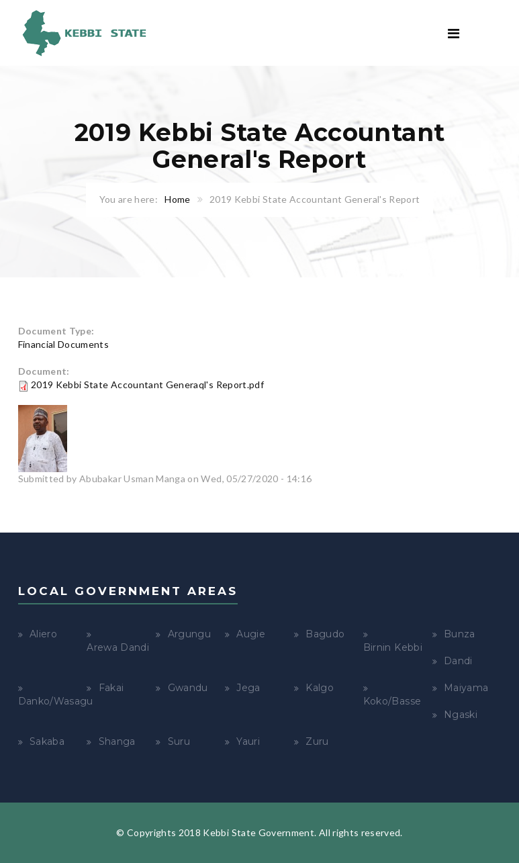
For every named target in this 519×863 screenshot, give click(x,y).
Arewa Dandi (118, 647)
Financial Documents (63, 344)
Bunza (459, 634)
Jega (248, 688)
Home (177, 199)
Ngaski (460, 715)
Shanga (117, 741)
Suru (179, 741)
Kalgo (319, 688)
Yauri (248, 741)
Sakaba (47, 741)
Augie (250, 634)
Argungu (189, 634)
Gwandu (188, 688)
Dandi (458, 661)
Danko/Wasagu (55, 701)
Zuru (316, 741)
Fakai (111, 688)
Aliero (43, 634)
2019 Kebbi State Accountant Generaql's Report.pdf (147, 384)
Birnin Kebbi (392, 647)
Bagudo (324, 634)
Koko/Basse (392, 701)
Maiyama (466, 688)
